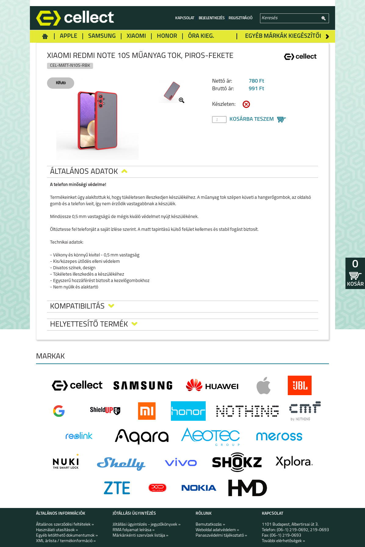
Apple (68, 36)
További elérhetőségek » (283, 541)
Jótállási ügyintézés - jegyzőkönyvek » (147, 524)
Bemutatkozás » (210, 524)
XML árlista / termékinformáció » (66, 541)
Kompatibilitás (82, 306)
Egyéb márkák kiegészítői (283, 36)
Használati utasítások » (57, 530)
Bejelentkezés (212, 18)
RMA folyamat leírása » (134, 530)
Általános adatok (88, 172)
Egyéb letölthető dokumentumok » (67, 535)
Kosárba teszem (251, 119)
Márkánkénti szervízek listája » (140, 535)
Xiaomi (136, 36)
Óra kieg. (201, 36)
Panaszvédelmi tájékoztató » (221, 535)
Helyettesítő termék (93, 324)
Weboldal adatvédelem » (217, 530)
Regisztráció (240, 18)
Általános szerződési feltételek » (65, 524)
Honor (167, 36)
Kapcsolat (184, 18)
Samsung (102, 36)
